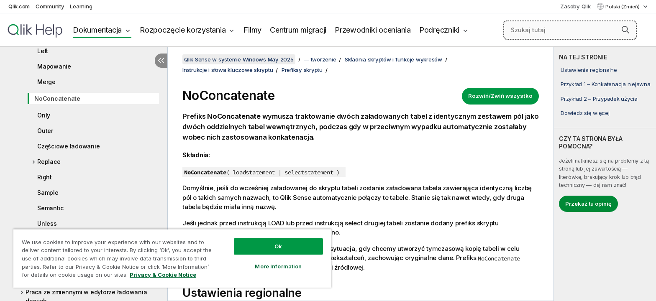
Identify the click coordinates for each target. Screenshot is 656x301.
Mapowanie (54, 66)
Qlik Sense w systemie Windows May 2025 (239, 59)
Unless (47, 223)
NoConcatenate (57, 98)
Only (43, 115)
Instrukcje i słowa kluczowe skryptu (227, 69)
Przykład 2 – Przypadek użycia (599, 98)
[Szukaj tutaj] (570, 30)
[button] (625, 30)
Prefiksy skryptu (302, 69)
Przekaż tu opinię (588, 203)
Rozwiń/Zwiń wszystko (500, 95)
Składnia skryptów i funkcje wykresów (393, 59)
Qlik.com (19, 6)
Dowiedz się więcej (585, 113)
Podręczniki (439, 30)
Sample (48, 192)
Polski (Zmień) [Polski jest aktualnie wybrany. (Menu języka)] (623, 7)
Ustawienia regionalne (589, 69)
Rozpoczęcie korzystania (183, 30)
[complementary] (605, 174)
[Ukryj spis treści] (161, 61)
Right (44, 177)
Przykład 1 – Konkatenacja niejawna (606, 84)
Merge (46, 81)
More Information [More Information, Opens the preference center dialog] (278, 266)
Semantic (50, 208)
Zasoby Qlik (575, 6)
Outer (45, 130)
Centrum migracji (298, 30)
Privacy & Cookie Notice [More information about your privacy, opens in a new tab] (163, 274)
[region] (172, 258)
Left (42, 50)
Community (50, 6)
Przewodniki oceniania (373, 30)
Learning (81, 6)
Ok (278, 246)
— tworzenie (320, 59)
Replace (48, 161)
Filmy (252, 30)
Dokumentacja (97, 30)
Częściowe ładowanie (68, 146)
